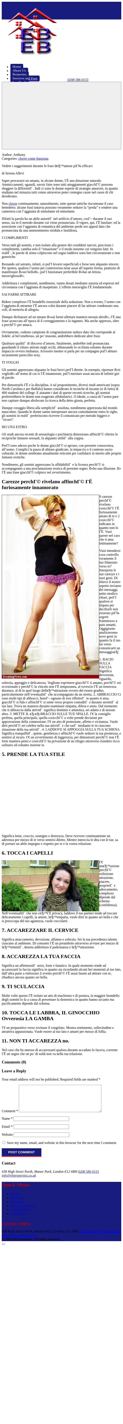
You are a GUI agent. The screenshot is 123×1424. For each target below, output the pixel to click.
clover (13, 203)
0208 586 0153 (88, 1177)
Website (7, 1140)
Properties (17, 1207)
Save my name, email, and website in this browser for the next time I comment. (62, 1148)
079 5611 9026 (111, 1236)
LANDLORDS (20, 1214)
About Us (17, 1203)
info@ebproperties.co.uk (19, 1180)
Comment (10, 1116)
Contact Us (18, 1218)
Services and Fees (22, 1211)
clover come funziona (33, 158)
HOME (15, 1199)
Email (7, 1132)
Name (7, 1124)
